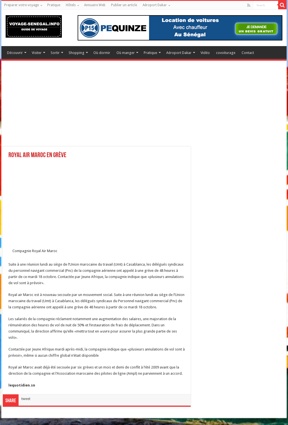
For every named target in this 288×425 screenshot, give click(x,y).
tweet (25, 399)
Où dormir (101, 53)
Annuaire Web (94, 5)
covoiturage (225, 53)
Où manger (125, 53)
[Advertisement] (144, 107)
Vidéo (205, 53)
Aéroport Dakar (155, 5)
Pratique (53, 5)
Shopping (76, 53)
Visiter (37, 53)
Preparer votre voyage (21, 5)
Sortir (55, 53)
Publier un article (124, 5)
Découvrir (15, 53)
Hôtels (71, 5)
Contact (248, 53)
